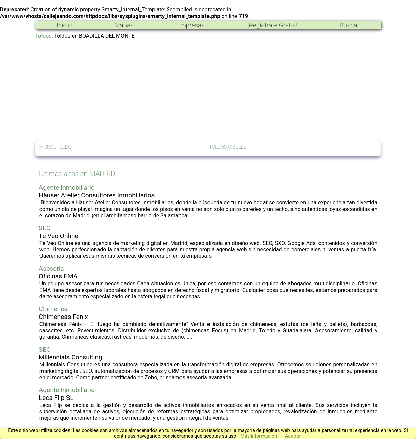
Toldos (43, 36)
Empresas (190, 25)
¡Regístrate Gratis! (272, 25)
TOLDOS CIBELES (227, 147)
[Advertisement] (208, 90)
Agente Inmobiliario (67, 187)
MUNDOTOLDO (55, 147)
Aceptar (293, 436)
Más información (258, 436)
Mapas (124, 25)
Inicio (64, 25)
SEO (45, 228)
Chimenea (53, 309)
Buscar (349, 25)
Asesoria (51, 268)
